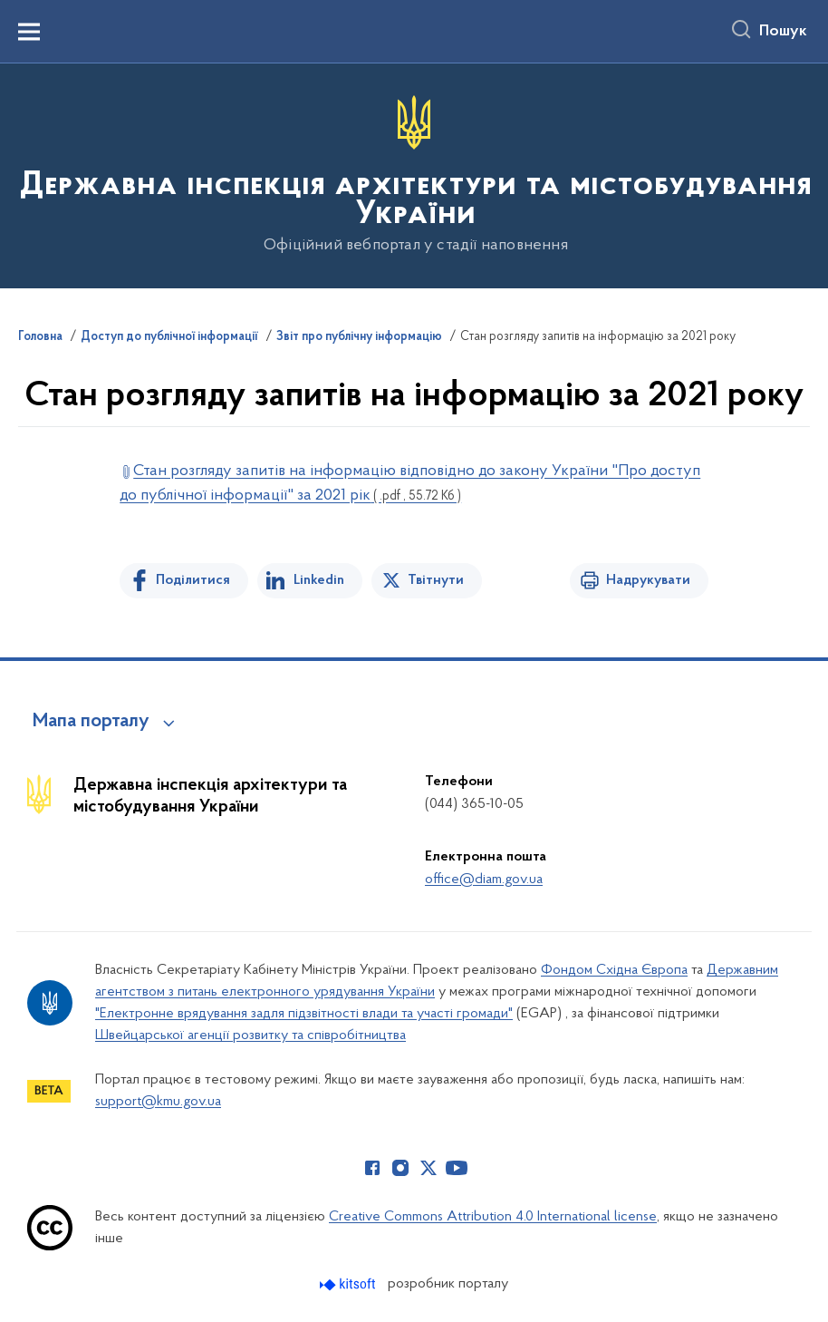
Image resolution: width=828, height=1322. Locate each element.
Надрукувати (648, 580)
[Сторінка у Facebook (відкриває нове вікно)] (372, 1168)
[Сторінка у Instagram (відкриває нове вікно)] (400, 1168)
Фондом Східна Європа (614, 970)
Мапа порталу (91, 722)
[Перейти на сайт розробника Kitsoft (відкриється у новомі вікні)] (349, 1284)
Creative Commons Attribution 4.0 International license (493, 1217)
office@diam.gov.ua (484, 879)
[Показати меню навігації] (29, 31)
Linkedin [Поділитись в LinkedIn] (319, 580)
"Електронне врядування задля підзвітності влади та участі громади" (304, 1013)
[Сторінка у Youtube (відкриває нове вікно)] (456, 1168)
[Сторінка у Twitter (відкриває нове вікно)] (428, 1168)
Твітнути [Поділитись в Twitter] (436, 580)
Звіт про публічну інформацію (359, 337)
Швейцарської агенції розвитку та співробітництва (250, 1035)
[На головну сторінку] (414, 174)
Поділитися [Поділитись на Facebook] (193, 580)
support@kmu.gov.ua (158, 1101)
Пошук (783, 32)
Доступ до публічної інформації (169, 337)
